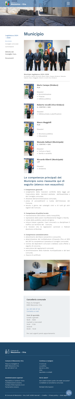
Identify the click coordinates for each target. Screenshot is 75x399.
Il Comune (42, 364)
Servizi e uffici (44, 368)
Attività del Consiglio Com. (11, 53)
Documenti (9, 58)
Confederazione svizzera (13, 383)
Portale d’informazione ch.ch (15, 385)
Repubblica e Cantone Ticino (14, 381)
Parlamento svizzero (12, 387)
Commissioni (9, 46)
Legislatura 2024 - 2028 (11, 37)
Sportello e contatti (45, 372)
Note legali (63, 395)
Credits (44, 395)
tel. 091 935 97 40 (33, 309)
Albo (40, 370)
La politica (42, 366)
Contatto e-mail (33, 311)
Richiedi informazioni (46, 387)
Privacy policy (53, 395)
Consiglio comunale (11, 44)
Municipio (8, 41)
